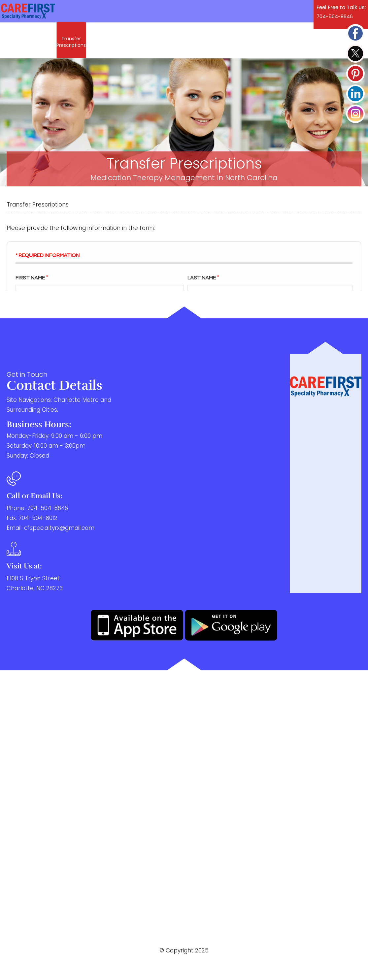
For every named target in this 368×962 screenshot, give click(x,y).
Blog (213, 40)
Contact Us (241, 40)
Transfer (71, 41)
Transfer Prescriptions (81, 795)
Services (131, 40)
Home (17, 40)
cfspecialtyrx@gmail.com (59, 528)
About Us (101, 40)
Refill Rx (42, 40)
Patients (159, 40)
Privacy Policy (95, 943)
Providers (189, 40)
